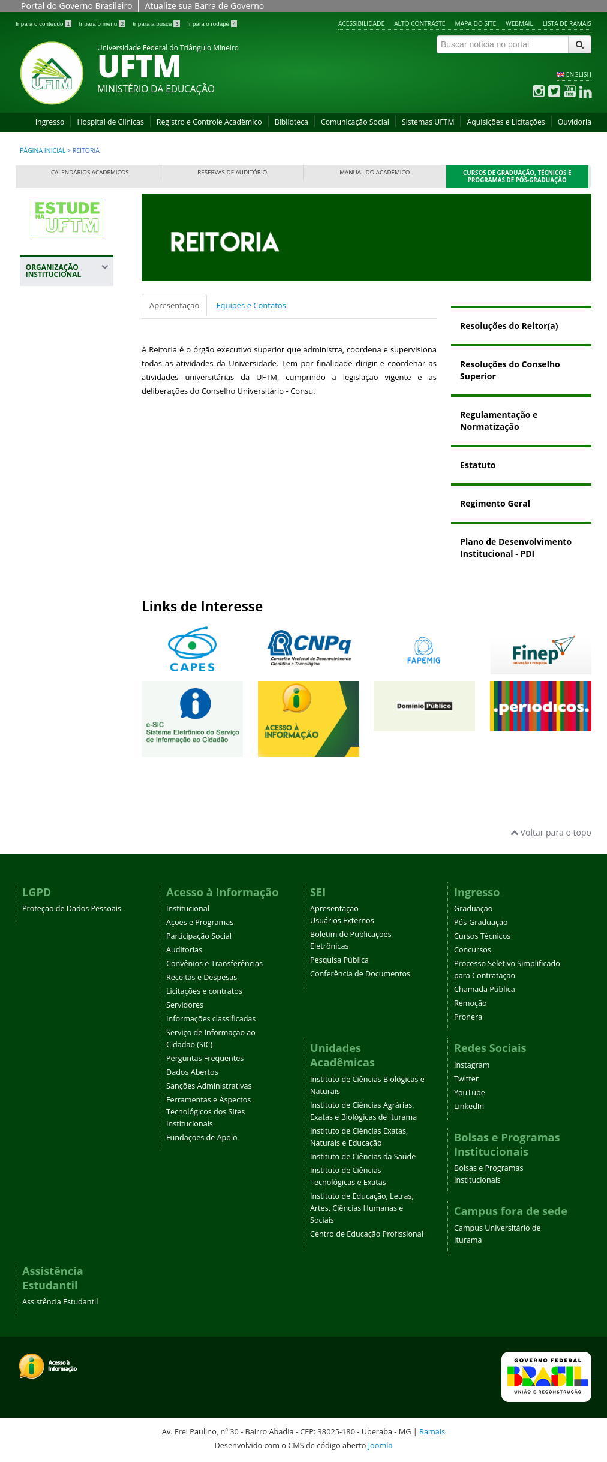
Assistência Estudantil (60, 1302)
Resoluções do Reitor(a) (509, 325)
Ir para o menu (103, 23)
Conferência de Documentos (360, 974)
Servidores (184, 1005)
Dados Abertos (192, 1072)
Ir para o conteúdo (44, 23)
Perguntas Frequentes (205, 1058)
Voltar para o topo (550, 832)
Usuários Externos (342, 920)
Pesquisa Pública (339, 960)
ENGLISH (578, 74)
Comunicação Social (355, 122)
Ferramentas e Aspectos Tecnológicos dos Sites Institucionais (208, 1112)
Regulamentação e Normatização (498, 420)
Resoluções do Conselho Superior (510, 370)
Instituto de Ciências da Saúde (363, 1156)
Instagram (471, 1065)
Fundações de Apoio (202, 1137)
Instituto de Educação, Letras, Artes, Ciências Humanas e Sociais (362, 1208)
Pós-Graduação (481, 922)
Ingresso (50, 122)
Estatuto (477, 465)
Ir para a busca (157, 23)
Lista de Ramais (567, 23)
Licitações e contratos (204, 991)
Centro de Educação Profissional (366, 1234)
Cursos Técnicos (482, 936)
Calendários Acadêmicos (90, 172)
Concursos (472, 950)
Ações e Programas (199, 922)
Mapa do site (476, 23)
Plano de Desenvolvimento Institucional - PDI (516, 547)
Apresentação (174, 305)
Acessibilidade (361, 23)
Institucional (187, 908)
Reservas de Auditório (232, 172)
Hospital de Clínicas (110, 122)
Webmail (519, 23)
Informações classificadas (211, 1019)
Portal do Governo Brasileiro (76, 5)
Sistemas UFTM (428, 122)
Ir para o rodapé (212, 23)
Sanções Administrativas (209, 1086)
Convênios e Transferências (214, 963)
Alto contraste (419, 23)
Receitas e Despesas (201, 977)
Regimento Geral (495, 503)
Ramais (432, 1431)
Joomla (380, 1445)
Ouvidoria (574, 122)
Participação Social (199, 936)
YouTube (469, 1092)
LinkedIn (469, 1106)
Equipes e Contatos (251, 305)
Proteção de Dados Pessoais (71, 908)
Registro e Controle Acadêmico (209, 122)
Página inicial (42, 150)
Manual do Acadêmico (374, 172)
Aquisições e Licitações (506, 122)
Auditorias (184, 950)
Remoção (470, 1003)
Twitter (466, 1079)
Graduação (473, 908)
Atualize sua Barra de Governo (204, 5)
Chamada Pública (484, 989)
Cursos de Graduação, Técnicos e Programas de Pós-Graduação (517, 176)
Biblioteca (291, 122)
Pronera (468, 1017)
